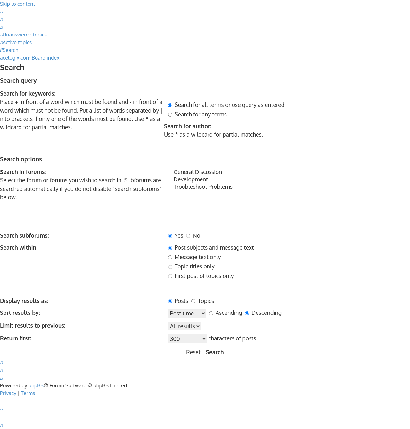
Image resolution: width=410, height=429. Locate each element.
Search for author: (187, 126)
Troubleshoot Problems (289, 186)
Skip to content (17, 4)
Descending (263, 312)
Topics (202, 300)
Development (289, 179)
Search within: (18, 247)
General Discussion (289, 172)
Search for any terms (197, 114)
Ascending (225, 312)
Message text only (194, 256)
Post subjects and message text (211, 247)
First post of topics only (201, 275)
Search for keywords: (28, 93)
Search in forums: (23, 171)
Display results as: (24, 300)
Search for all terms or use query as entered (226, 104)
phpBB (36, 385)
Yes (175, 235)
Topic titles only (191, 266)
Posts (178, 300)
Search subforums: (24, 235)
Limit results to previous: (32, 325)
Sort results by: (20, 312)
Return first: (15, 338)
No (193, 235)
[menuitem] (1, 11)
